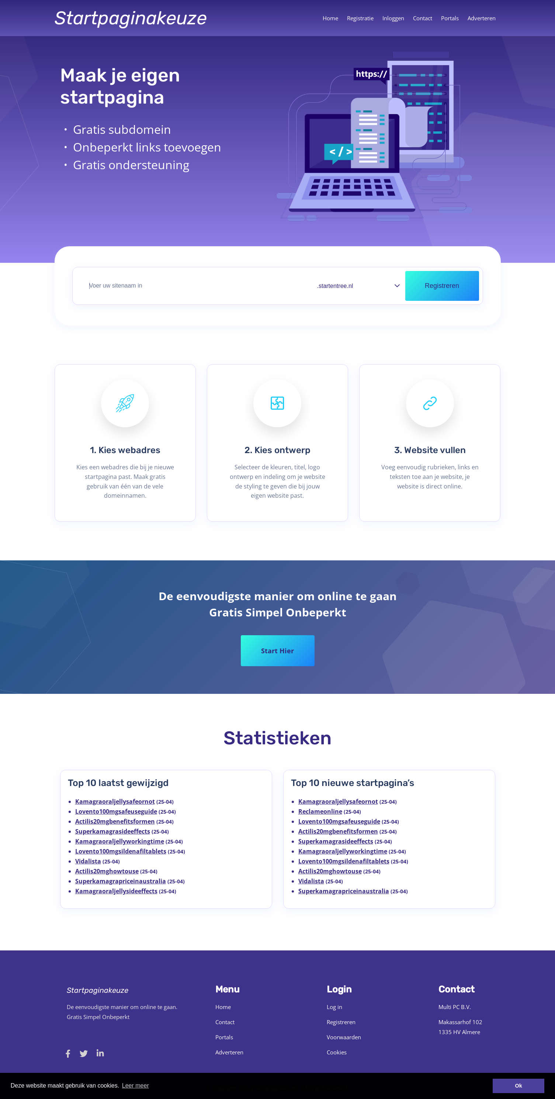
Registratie (360, 18)
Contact (422, 18)
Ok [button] (518, 1086)
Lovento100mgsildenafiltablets (120, 851)
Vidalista (88, 861)
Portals (450, 18)
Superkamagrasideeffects (112, 831)
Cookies (337, 1052)
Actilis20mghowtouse (107, 871)
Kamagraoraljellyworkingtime (119, 841)
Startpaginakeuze (131, 18)
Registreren (341, 1022)
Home (330, 18)
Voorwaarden (344, 1037)
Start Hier (277, 650)
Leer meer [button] (135, 1085)
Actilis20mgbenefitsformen (115, 821)
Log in (334, 1007)
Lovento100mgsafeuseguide (116, 811)
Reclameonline (320, 811)
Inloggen (393, 18)
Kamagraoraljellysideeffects (116, 891)
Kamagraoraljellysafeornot (115, 801)
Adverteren (482, 18)
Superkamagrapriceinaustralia (120, 881)
